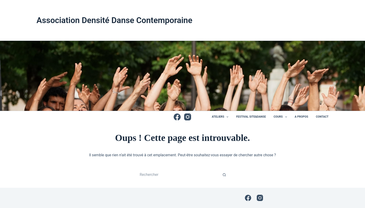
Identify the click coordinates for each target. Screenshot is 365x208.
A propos (301, 116)
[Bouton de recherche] (224, 174)
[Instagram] (187, 116)
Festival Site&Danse (251, 116)
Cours (281, 117)
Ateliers (221, 117)
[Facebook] (177, 116)
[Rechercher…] (178, 174)
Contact (322, 116)
